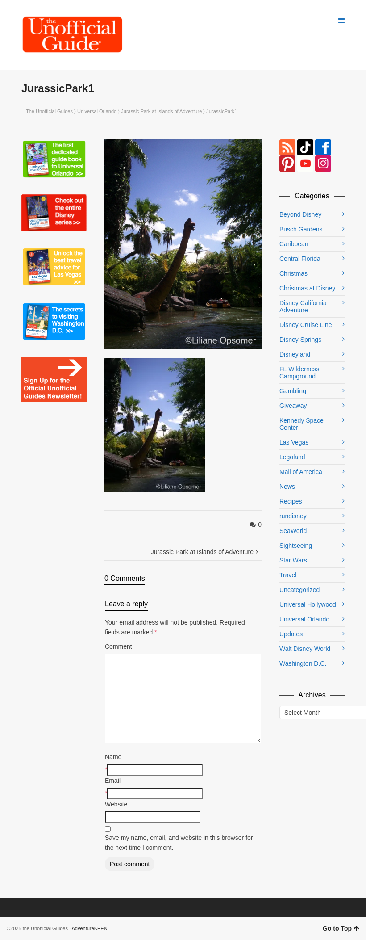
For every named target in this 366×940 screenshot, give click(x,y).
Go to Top (341, 928)
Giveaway (293, 405)
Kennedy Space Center (301, 424)
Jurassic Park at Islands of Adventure (161, 111)
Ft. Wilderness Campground (299, 372)
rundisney (293, 516)
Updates (291, 634)
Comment (118, 646)
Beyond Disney (300, 214)
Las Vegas (293, 442)
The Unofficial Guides (49, 111)
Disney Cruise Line (305, 324)
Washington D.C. (302, 663)
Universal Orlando (96, 111)
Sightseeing (295, 545)
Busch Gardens (301, 229)
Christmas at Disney (307, 288)
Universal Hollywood (307, 604)
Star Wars (293, 560)
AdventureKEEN (90, 928)
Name (113, 756)
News (287, 486)
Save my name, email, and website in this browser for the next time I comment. (179, 842)
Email (113, 780)
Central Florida (299, 258)
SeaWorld (293, 530)
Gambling (292, 390)
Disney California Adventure (303, 306)
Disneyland (294, 354)
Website (116, 804)
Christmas (293, 273)
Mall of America (300, 471)
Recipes (290, 501)
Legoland (292, 457)
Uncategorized (299, 589)
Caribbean (293, 244)
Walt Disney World (304, 648)
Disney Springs (300, 339)
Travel (287, 575)
